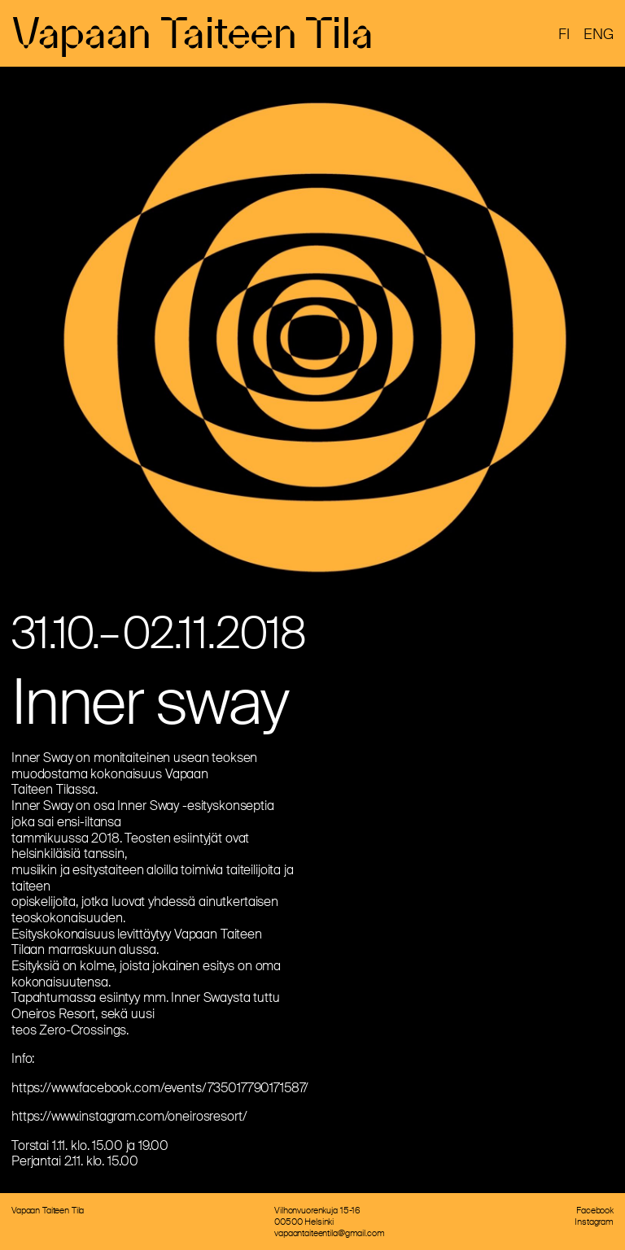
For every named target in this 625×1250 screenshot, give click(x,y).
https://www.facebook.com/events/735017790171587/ (159, 1087)
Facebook (595, 1210)
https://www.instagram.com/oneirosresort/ (129, 1116)
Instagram (594, 1221)
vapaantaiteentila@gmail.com (329, 1233)
